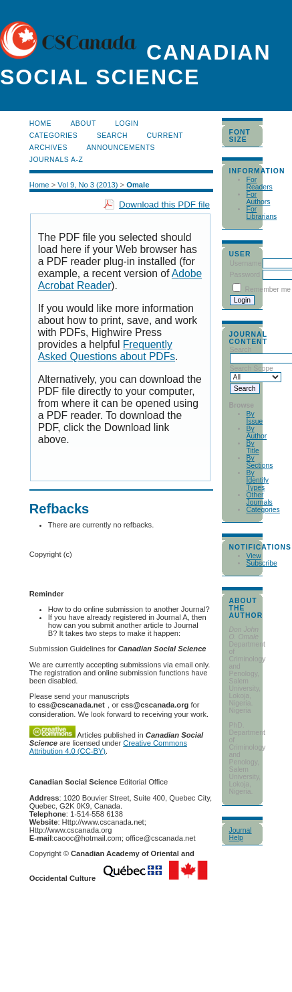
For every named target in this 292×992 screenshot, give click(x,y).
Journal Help (240, 834)
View (254, 556)
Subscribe (262, 563)
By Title (253, 447)
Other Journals (260, 498)
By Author (257, 432)
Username (246, 263)
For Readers (260, 183)
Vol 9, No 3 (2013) (87, 185)
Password (245, 274)
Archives (48, 147)
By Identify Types (258, 480)
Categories (263, 509)
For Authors (259, 198)
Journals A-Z (56, 159)
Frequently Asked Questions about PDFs (106, 350)
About (83, 123)
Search (112, 135)
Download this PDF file (164, 204)
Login (126, 123)
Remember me (268, 289)
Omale (137, 185)
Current (165, 135)
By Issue (255, 417)
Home (40, 123)
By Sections (260, 461)
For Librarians (262, 212)
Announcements (120, 147)
